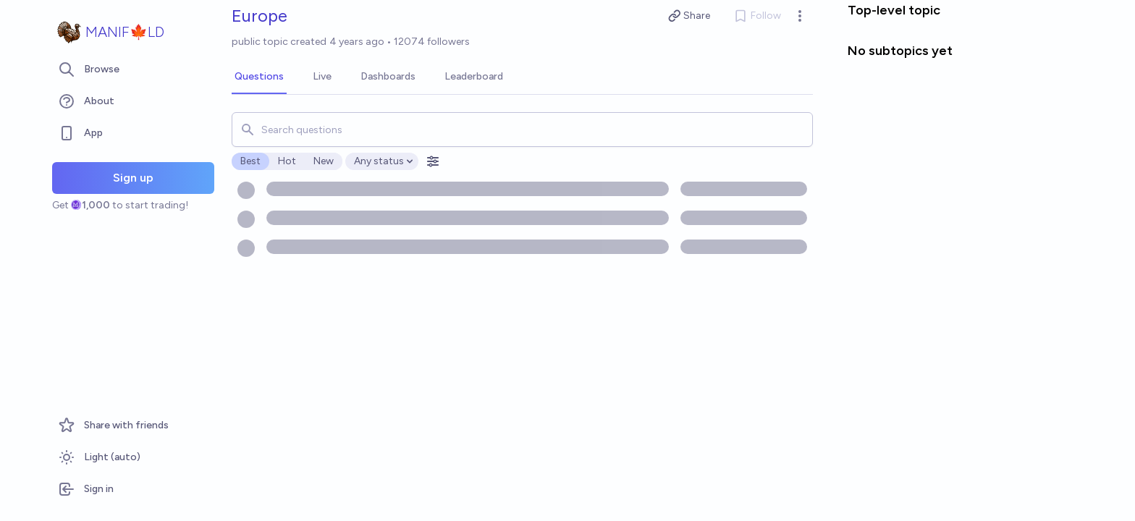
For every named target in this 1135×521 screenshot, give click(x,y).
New (323, 161)
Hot (287, 161)
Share (689, 15)
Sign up (133, 178)
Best (250, 161)
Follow (757, 16)
